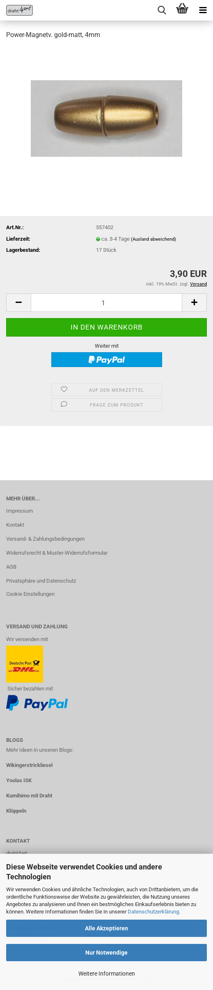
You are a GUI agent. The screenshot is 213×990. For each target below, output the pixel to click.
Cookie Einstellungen (30, 594)
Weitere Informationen (106, 973)
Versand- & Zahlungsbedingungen (45, 539)
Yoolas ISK (19, 780)
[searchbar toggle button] (161, 10)
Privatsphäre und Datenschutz (41, 581)
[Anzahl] (106, 302)
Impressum (19, 511)
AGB (11, 567)
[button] (18, 302)
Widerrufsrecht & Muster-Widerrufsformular (57, 553)
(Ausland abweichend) (153, 239)
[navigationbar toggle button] (202, 10)
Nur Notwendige (106, 952)
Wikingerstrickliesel (29, 765)
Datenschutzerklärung (153, 912)
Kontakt (15, 525)
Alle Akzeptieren (106, 928)
